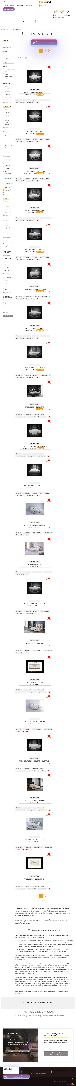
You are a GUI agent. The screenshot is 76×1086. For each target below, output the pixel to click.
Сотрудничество (17, 1)
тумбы (64, 1070)
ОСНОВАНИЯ (57, 21)
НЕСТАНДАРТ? (7, 47)
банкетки (68, 1070)
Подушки (23, 21)
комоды (43, 1073)
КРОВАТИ (46, 21)
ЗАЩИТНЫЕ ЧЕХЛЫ (57, 1070)
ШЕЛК (62, 21)
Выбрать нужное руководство (55, 1054)
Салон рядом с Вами (19, 1051)
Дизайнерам (28, 5)
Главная (3, 29)
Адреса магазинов (59, 17)
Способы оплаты (9, 5)
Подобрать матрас (9, 9)
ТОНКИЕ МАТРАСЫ (16, 21)
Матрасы (8, 21)
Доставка (7, 1)
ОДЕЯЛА (29, 21)
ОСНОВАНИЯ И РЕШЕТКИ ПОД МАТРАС (41, 1070)
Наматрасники (40, 21)
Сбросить (7, 315)
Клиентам (20, 5)
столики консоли (35, 1073)
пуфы (73, 1070)
